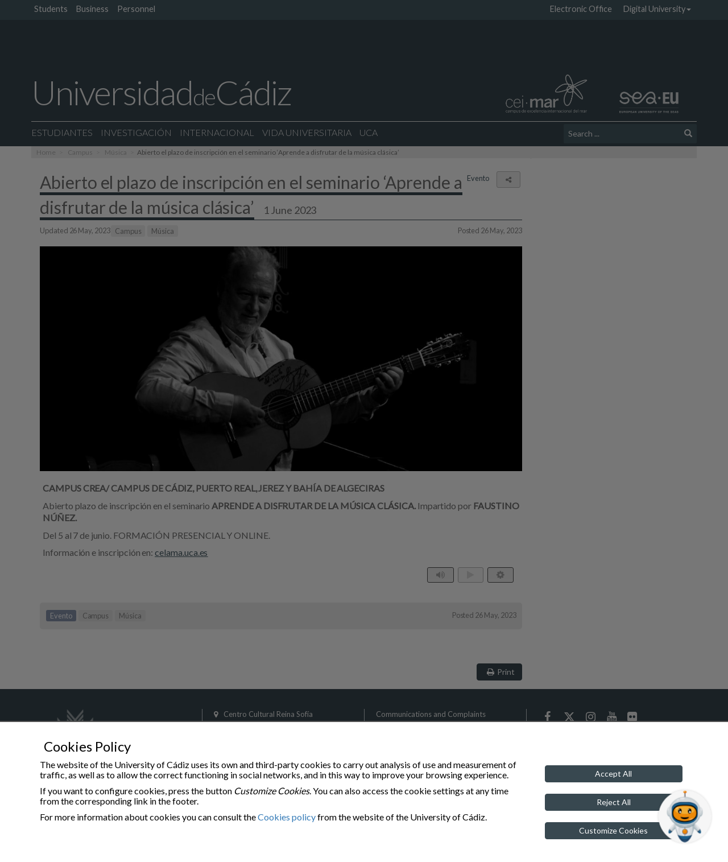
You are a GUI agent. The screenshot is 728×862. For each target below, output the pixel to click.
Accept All (613, 773)
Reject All (614, 802)
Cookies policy (287, 816)
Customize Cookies (613, 830)
